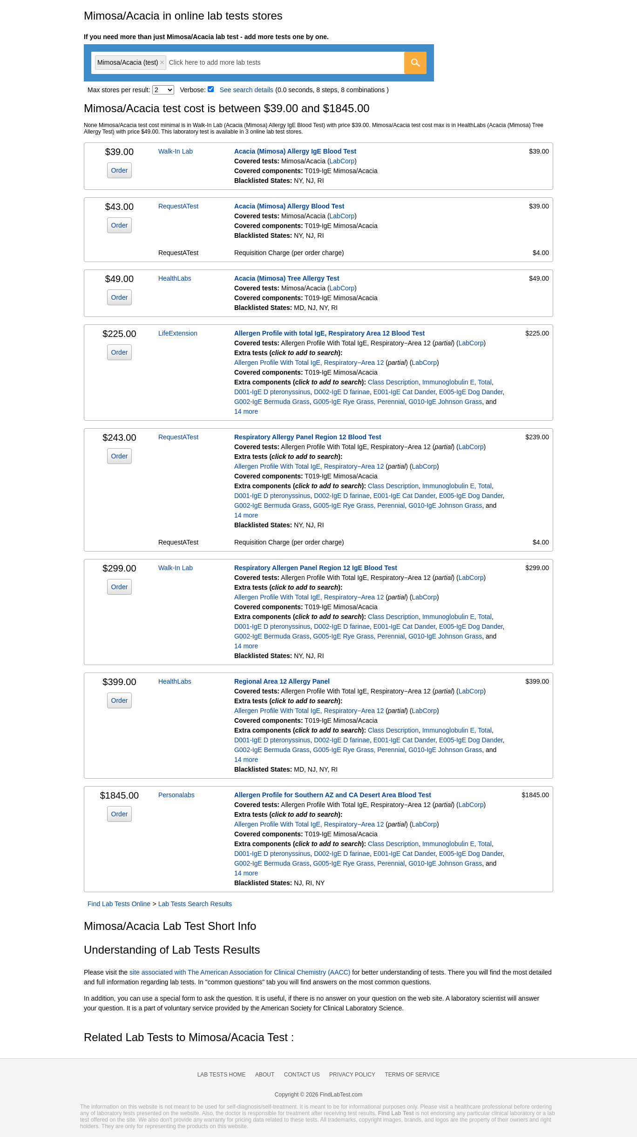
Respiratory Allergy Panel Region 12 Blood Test (307, 437)
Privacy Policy (352, 1074)
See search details (246, 90)
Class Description (393, 382)
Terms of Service (412, 1074)
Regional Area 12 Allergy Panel (282, 681)
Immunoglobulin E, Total (457, 382)
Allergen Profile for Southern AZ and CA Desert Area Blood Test (332, 795)
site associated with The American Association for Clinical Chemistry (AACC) (239, 972)
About (264, 1074)
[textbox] (221, 62)
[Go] (415, 63)
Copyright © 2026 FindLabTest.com (318, 1094)
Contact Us (302, 1074)
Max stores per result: (119, 90)
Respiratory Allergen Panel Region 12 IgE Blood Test (315, 568)
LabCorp (342, 161)
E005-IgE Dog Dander (471, 392)
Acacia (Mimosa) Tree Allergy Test (286, 278)
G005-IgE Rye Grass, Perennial (359, 401)
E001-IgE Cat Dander (404, 392)
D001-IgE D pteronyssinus (272, 392)
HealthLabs (174, 278)
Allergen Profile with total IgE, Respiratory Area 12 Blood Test (329, 333)
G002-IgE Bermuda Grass (272, 401)
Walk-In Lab (175, 151)
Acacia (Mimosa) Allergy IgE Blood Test (295, 151)
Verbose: (193, 90)
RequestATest (178, 206)
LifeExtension (177, 333)
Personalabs (176, 795)
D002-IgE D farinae (342, 392)
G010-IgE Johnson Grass (445, 401)
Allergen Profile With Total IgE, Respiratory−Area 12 (309, 362)
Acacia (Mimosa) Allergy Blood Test (289, 206)
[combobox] (259, 63)
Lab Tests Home (221, 1074)
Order (119, 170)
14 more (246, 411)
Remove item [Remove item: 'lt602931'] (162, 62)
